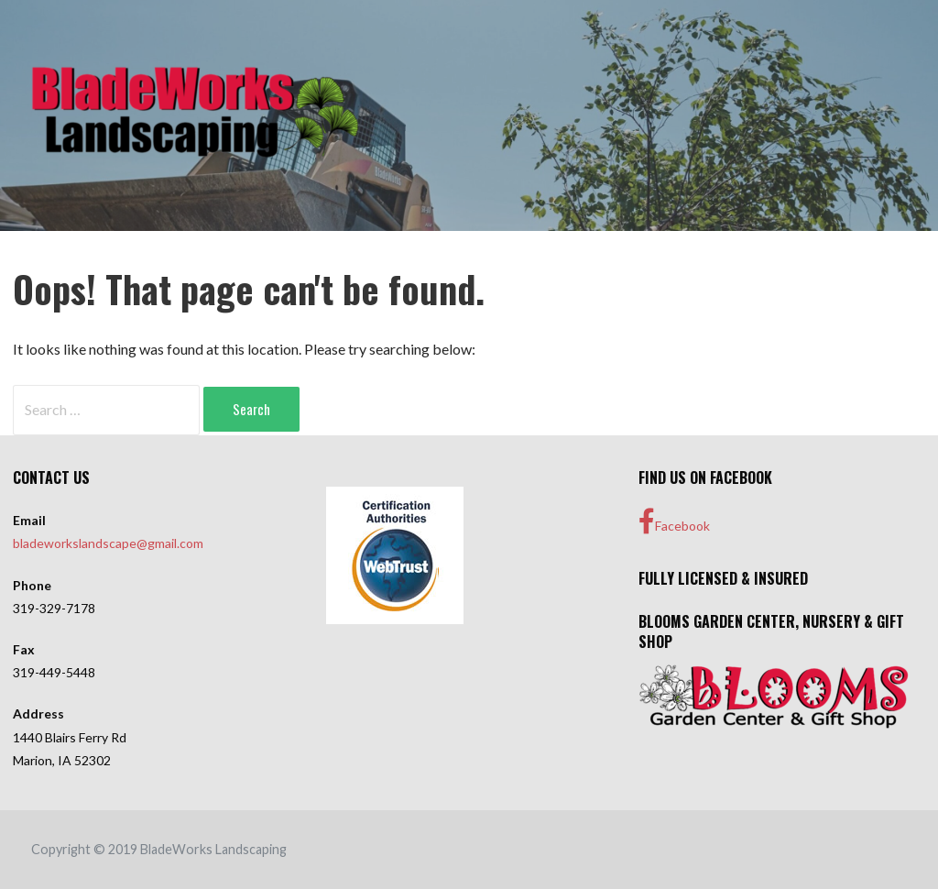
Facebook (674, 521)
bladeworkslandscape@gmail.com (108, 543)
